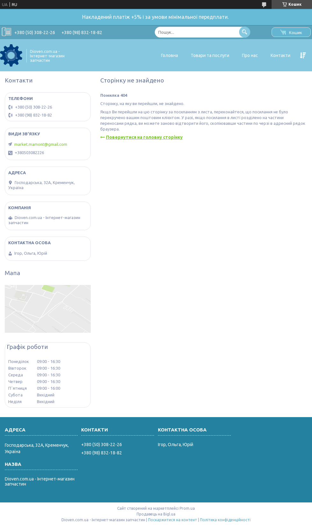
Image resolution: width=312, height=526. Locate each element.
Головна (169, 55)
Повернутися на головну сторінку (144, 137)
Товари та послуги (210, 55)
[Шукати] (244, 32)
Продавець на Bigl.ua (156, 514)
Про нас (250, 55)
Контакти (280, 55)
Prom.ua (187, 508)
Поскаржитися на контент (172, 520)
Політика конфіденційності (225, 520)
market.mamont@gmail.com (40, 144)
